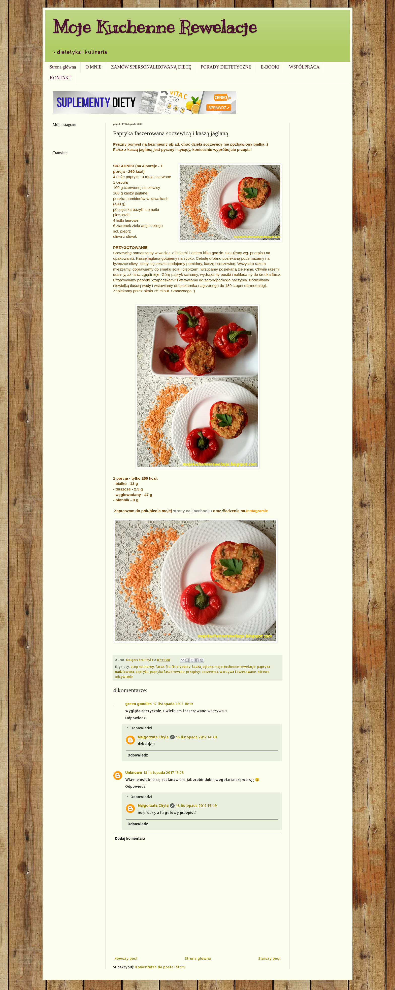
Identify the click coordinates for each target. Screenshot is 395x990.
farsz (159, 667)
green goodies (138, 704)
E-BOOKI (270, 67)
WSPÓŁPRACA (304, 67)
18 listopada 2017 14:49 (196, 737)
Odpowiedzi (141, 728)
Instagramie (257, 511)
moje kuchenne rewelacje (235, 667)
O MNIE (93, 67)
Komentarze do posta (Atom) (160, 967)
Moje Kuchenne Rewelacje (155, 27)
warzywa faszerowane (238, 672)
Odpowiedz (135, 718)
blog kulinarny (142, 667)
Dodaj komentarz (130, 838)
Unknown (133, 772)
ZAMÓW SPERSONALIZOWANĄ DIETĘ (151, 67)
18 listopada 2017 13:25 (164, 772)
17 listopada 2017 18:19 (173, 704)
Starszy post (269, 958)
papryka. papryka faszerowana (160, 672)
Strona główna (63, 67)
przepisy (193, 672)
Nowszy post (126, 958)
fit (168, 667)
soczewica (210, 672)
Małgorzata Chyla (153, 737)
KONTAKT (61, 77)
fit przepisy (180, 667)
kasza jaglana (202, 667)
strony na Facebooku (192, 511)
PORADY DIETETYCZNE (226, 67)
